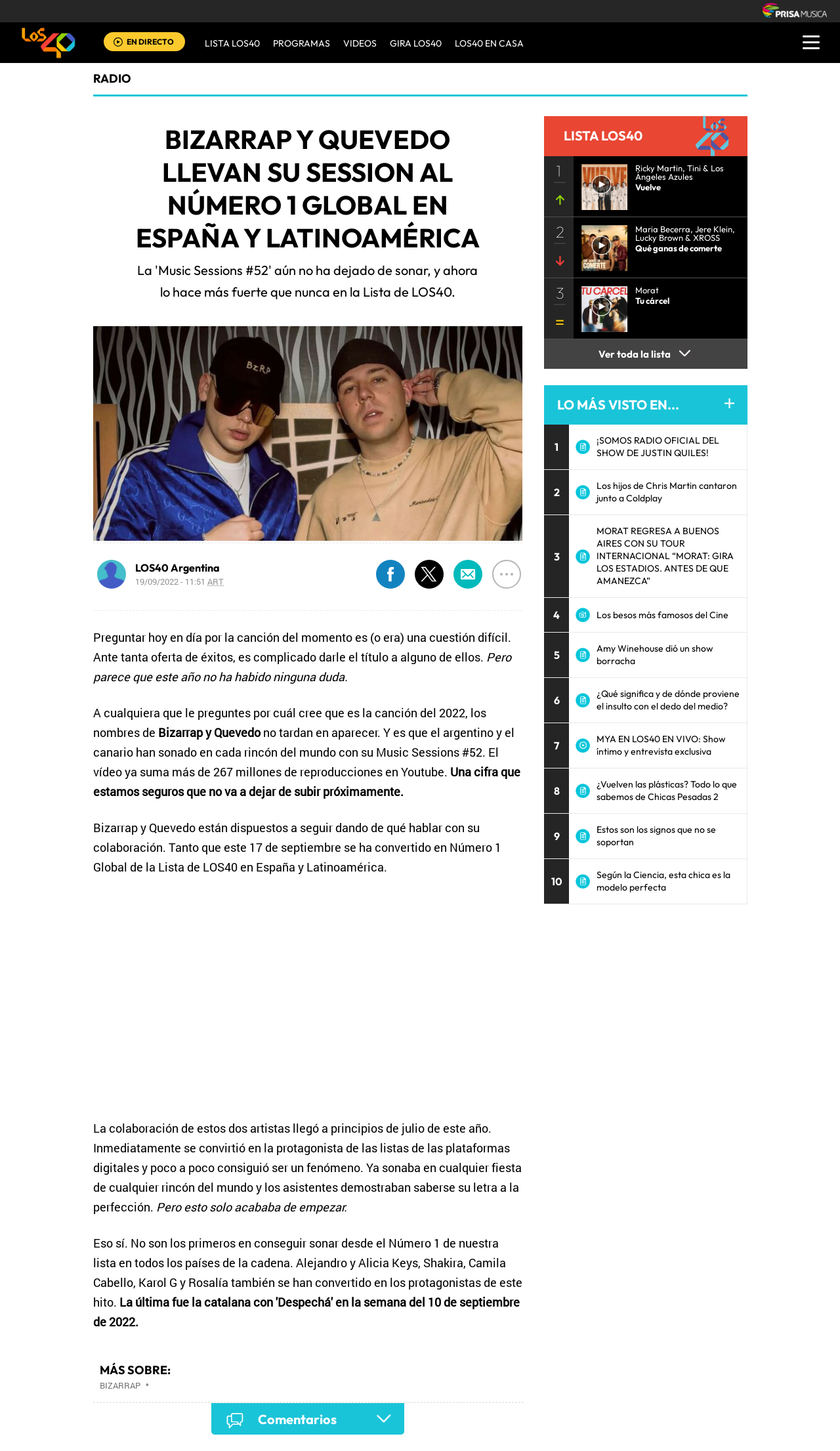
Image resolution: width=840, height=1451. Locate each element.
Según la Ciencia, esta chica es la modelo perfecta (663, 881)
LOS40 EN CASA (489, 43)
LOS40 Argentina (177, 567)
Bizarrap (120, 1385)
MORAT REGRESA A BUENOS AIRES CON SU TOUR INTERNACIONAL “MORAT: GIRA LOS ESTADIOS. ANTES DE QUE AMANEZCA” (665, 556)
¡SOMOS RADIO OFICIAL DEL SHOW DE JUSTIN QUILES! (658, 446)
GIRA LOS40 (416, 43)
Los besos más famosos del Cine (662, 615)
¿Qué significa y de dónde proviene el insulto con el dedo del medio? (668, 700)
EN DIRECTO (150, 42)
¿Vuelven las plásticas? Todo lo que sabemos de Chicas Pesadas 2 (667, 790)
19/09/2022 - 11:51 (179, 581)
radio (112, 78)
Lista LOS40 (232, 43)
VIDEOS (360, 43)
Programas (301, 43)
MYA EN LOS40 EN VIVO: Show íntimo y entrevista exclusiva (661, 745)
